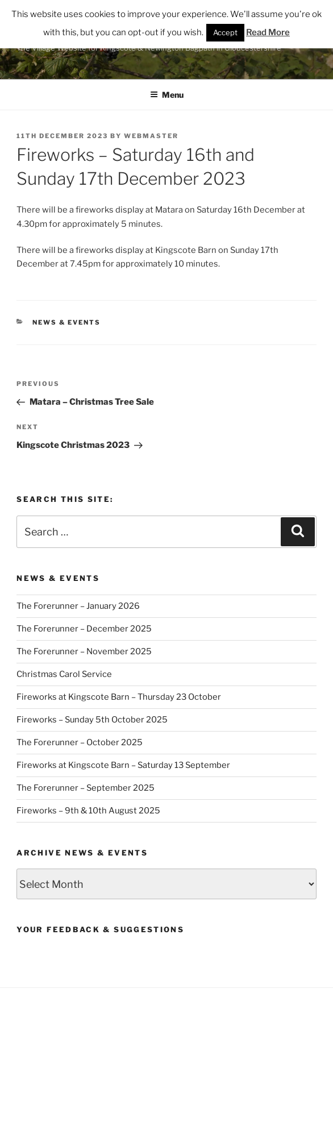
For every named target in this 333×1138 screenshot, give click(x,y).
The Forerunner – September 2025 (85, 788)
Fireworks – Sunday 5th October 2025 (92, 720)
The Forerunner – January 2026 (78, 606)
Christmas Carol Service (64, 674)
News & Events (66, 322)
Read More (268, 32)
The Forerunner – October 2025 (79, 742)
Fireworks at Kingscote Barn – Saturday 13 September (123, 765)
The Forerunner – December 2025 (84, 629)
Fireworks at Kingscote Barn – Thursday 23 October (118, 697)
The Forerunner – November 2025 (84, 651)
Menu (167, 94)
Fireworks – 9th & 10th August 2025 (88, 810)
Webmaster (151, 136)
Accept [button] (225, 32)
